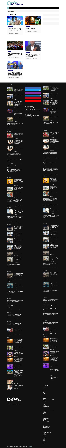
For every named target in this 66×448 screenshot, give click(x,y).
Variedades (44, 442)
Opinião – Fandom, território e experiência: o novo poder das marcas (18, 381)
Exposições (44, 412)
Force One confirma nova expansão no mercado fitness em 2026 (18, 253)
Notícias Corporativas (46, 426)
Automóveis (44, 391)
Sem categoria (28, 52)
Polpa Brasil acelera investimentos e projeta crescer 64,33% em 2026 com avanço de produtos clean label (15, 159)
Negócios (44, 424)
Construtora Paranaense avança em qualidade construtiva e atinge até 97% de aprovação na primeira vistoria (18, 103)
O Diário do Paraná (11, 33)
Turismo (44, 440)
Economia (44, 404)
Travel (44, 439)
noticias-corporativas (46, 427)
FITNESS (44, 413)
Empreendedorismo (46, 406)
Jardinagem (44, 419)
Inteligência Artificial (46, 418)
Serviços (44, 435)
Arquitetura (44, 390)
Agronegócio (45, 387)
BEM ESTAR (45, 393)
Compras (44, 398)
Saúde (44, 433)
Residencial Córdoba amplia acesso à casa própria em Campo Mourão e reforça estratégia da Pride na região (18, 89)
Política (44, 431)
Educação (44, 405)
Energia (44, 407)
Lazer (43, 420)
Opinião (44, 428)
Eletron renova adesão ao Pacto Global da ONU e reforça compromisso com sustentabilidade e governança (15, 217)
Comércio (44, 397)
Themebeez (30, 446)
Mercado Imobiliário (46, 421)
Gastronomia (45, 414)
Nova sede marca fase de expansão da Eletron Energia (18, 188)
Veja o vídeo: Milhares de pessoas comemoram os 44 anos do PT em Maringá (15, 54)
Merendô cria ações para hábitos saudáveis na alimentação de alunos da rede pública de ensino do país (18, 181)
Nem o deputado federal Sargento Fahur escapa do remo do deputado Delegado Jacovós (33, 55)
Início (9, 11)
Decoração (44, 401)
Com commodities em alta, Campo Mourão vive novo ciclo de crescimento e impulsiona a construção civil (14, 129)
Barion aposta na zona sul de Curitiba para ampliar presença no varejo (18, 227)
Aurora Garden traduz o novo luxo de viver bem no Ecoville (18, 118)
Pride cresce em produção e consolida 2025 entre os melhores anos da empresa (18, 353)
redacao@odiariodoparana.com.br (32, 116)
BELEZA (44, 392)
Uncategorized (45, 441)
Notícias (9, 51)
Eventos (44, 411)
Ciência (44, 394)
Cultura (44, 400)
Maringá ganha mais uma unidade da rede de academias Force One (18, 274)
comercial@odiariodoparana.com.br (33, 115)
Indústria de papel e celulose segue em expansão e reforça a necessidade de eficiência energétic (18, 285)
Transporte (44, 438)
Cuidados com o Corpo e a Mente (48, 399)
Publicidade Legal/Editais (47, 432)
